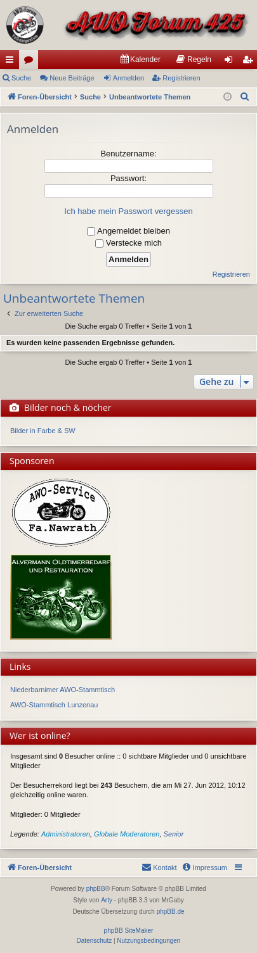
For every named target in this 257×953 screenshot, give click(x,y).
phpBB (95, 888)
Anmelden (129, 78)
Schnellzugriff (12, 62)
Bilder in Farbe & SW (43, 430)
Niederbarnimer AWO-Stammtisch (62, 689)
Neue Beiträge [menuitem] (71, 78)
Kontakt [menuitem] (159, 866)
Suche (21, 78)
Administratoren (65, 834)
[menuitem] (140, 59)
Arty (106, 900)
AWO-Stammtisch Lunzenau (54, 705)
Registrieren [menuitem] (250, 62)
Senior (174, 834)
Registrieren (181, 78)
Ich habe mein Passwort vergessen (128, 211)
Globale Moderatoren (126, 834)
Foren (31, 62)
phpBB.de (171, 911)
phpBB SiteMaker (129, 930)
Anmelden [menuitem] (231, 62)
